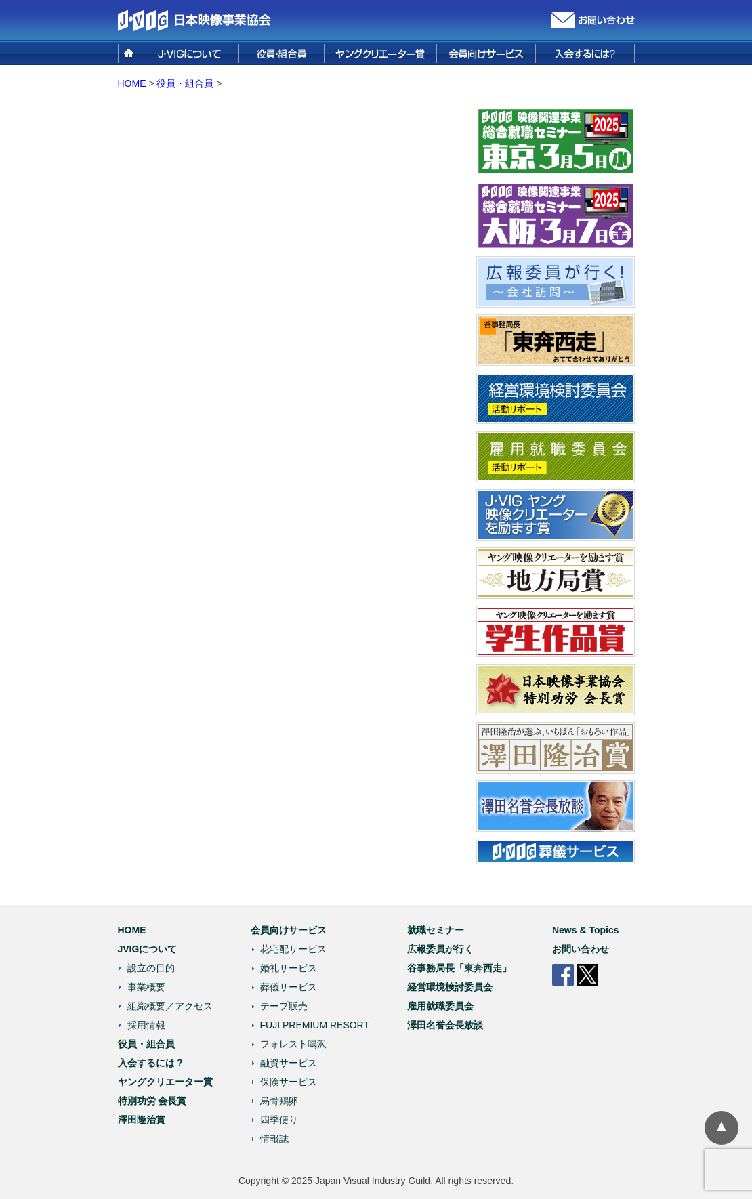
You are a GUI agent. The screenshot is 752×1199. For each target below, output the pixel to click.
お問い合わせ (580, 949)
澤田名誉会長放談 (445, 1024)
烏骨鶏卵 (279, 1100)
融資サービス (288, 1062)
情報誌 (274, 1138)
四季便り (279, 1119)
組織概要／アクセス (170, 1006)
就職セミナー (435, 930)
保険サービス (288, 1081)
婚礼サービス (288, 968)
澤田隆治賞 (141, 1119)
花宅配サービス (293, 949)
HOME (132, 83)
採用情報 (146, 1024)
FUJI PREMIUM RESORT (315, 1024)
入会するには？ (151, 1062)
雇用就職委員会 (440, 1006)
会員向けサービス (289, 930)
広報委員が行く (440, 949)
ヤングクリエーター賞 (165, 1081)
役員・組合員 (184, 83)
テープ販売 (284, 1006)
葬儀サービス (288, 987)
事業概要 (146, 987)
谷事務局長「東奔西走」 (459, 968)
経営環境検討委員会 (450, 987)
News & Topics (585, 930)
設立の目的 (151, 968)
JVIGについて (147, 949)
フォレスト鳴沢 (293, 1043)
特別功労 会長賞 (152, 1100)
